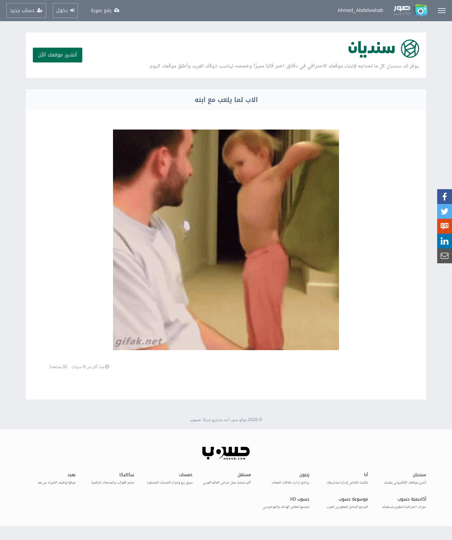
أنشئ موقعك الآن (57, 55)
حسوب (195, 420)
